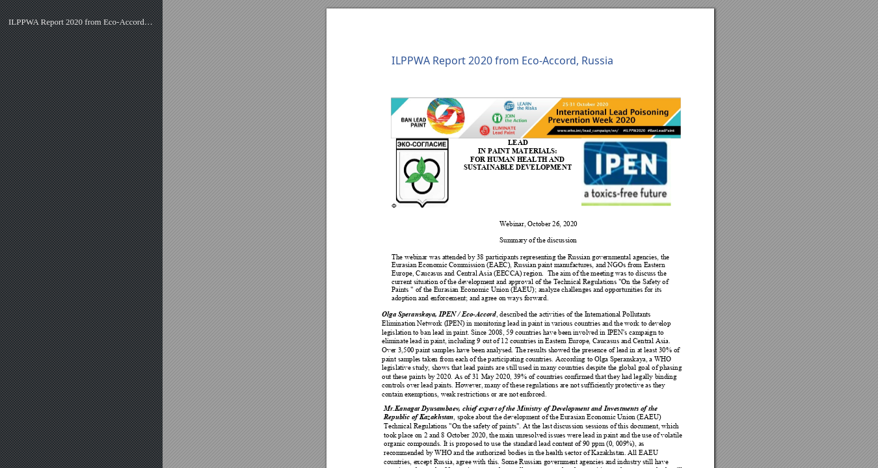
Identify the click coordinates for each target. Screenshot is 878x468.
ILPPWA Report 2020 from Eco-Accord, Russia (81, 22)
